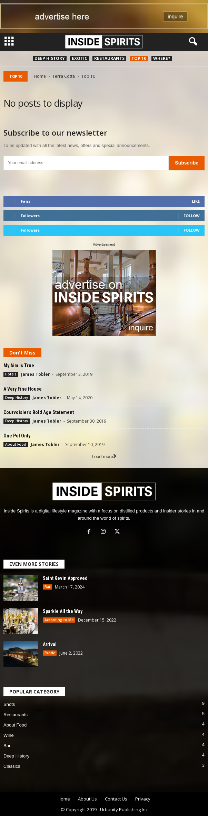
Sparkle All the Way (62, 611)
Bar (47, 586)
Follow (192, 215)
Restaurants (109, 58)
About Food (15, 444)
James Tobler (35, 374)
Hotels (11, 374)
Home (40, 76)
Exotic (79, 58)
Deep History (49, 58)
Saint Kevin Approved (65, 578)
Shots (9, 704)
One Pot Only (16, 435)
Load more (104, 456)
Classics (11, 766)
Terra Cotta (63, 76)
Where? (161, 58)
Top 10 (138, 58)
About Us (87, 799)
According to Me (58, 619)
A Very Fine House (22, 389)
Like (196, 201)
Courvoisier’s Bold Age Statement (38, 412)
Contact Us (116, 799)
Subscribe (186, 163)
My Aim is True (18, 365)
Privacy (142, 799)
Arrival (50, 644)
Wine (8, 735)
